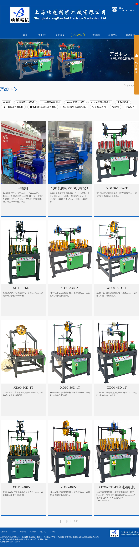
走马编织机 (123, 102)
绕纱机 (115, 107)
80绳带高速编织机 (25, 102)
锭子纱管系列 (99, 107)
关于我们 (42, 35)
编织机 (17, 542)
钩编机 (6, 102)
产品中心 (77, 35)
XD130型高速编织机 (101, 102)
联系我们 (130, 35)
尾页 (76, 521)
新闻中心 (112, 35)
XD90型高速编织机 (50, 102)
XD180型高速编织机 (13, 107)
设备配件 (130, 107)
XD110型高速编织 (75, 102)
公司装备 (60, 35)
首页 (25, 35)
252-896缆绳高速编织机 (74, 107)
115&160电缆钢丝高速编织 (43, 107)
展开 (136, 65)
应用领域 (95, 35)
